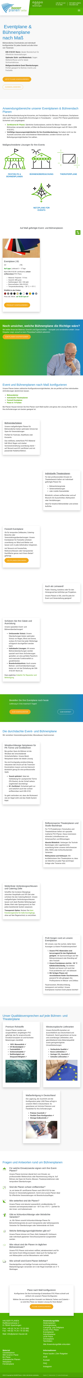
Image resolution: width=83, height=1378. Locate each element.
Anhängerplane (49, 1325)
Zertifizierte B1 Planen (16, 125)
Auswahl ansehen (13, 87)
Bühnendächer (12, 395)
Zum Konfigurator (20, 712)
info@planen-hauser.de (75, 4)
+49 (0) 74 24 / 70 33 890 (61, 4)
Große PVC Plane (51, 1330)
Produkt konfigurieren (17, 305)
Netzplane (7, 1362)
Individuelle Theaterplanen (17, 398)
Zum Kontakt (65, 712)
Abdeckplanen (49, 1323)
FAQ (45, 1363)
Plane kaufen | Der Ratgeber (55, 1354)
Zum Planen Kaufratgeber (16, 337)
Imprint (45, 1375)
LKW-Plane (48, 1336)
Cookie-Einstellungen (62, 1375)
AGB (45, 1357)
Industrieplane (49, 1334)
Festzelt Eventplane (14, 400)
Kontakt (46, 1360)
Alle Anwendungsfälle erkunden (56, 1344)
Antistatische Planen (11, 1359)
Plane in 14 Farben (14, 403)
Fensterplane (8, 1364)
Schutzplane (48, 1339)
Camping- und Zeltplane (53, 1327)
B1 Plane (6, 1357)
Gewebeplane (9, 1353)
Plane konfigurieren (41, 1306)
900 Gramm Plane (10, 1355)
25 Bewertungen (37, 5)
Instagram (47, 1366)
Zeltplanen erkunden (16, 560)
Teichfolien (47, 1341)
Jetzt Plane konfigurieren (17, 79)
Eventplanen (48, 1332)
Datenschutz (52, 1375)
